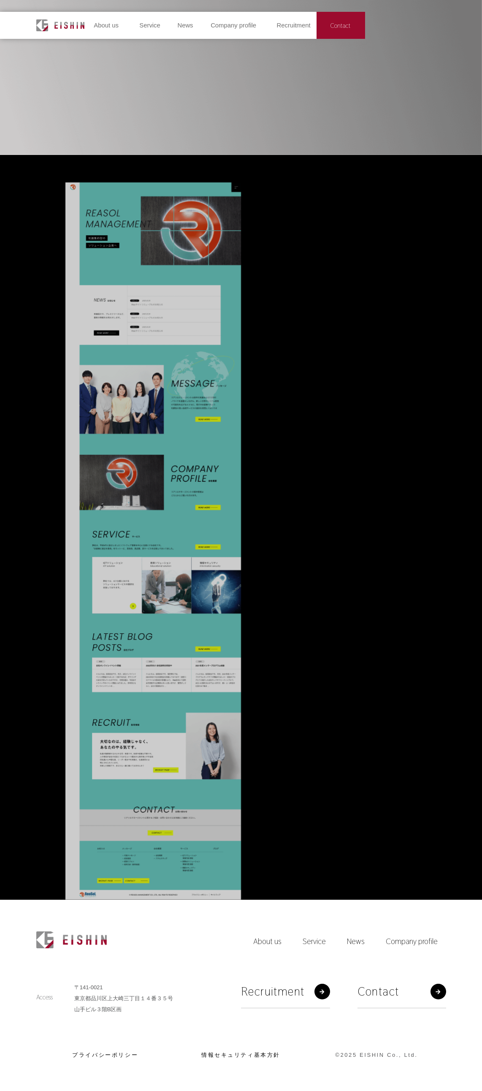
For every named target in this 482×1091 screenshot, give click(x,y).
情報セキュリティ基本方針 (240, 1055)
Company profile (412, 941)
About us (267, 941)
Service (314, 941)
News (356, 941)
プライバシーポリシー (105, 1055)
